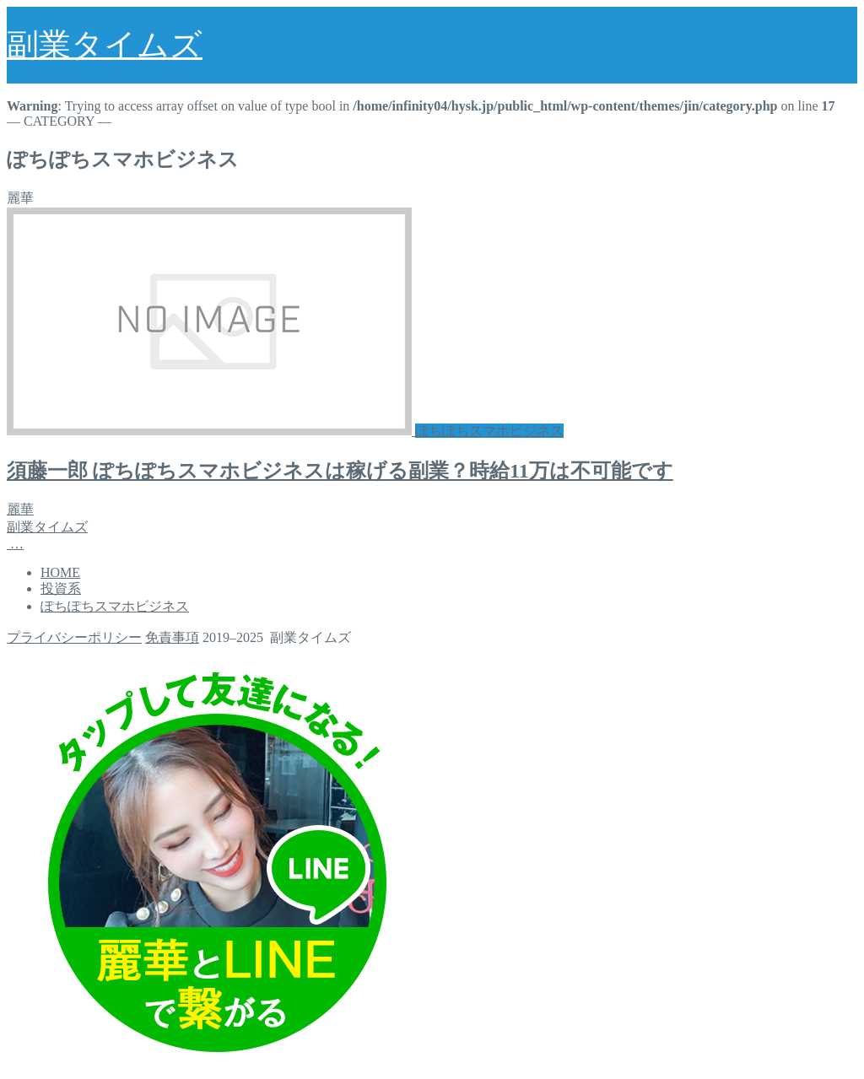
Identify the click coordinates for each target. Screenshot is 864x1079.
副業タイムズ (104, 44)
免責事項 (172, 637)
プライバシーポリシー (74, 637)
